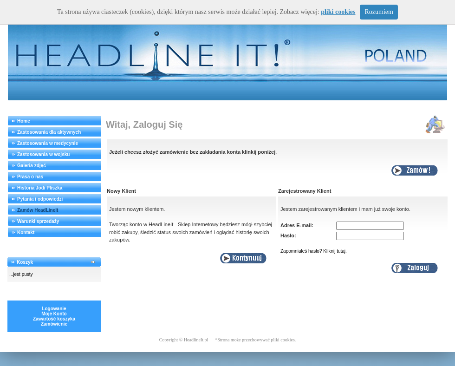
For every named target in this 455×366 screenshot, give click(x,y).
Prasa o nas (30, 176)
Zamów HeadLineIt (37, 210)
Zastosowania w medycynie (47, 143)
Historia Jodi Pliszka (39, 187)
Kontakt (25, 232)
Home (23, 121)
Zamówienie (54, 324)
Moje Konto (53, 313)
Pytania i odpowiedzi (40, 199)
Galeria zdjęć (31, 165)
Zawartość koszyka (54, 318)
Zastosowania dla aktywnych (49, 132)
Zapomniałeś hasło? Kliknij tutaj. (313, 251)
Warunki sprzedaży (38, 221)
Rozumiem (378, 11)
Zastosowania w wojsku (43, 154)
